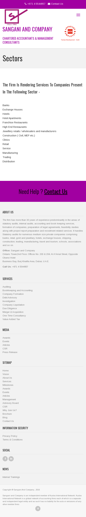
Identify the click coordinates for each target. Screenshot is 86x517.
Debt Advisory (10, 297)
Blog (5, 417)
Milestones (8, 385)
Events (6, 341)
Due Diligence (10, 308)
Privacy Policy (10, 436)
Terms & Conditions (13, 439)
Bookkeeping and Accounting (18, 290)
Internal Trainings (11, 477)
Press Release (10, 352)
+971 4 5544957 (34, 3)
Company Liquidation (13, 305)
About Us (7, 377)
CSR (5, 348)
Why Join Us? (10, 410)
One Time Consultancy (14, 315)
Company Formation (13, 294)
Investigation (9, 301)
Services (7, 381)
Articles (6, 345)
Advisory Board (11, 403)
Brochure (7, 414)
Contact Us (55, 3)
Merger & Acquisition (13, 312)
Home (6, 370)
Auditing (7, 286)
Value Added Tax (11, 319)
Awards (6, 337)
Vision (6, 374)
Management (9, 399)
